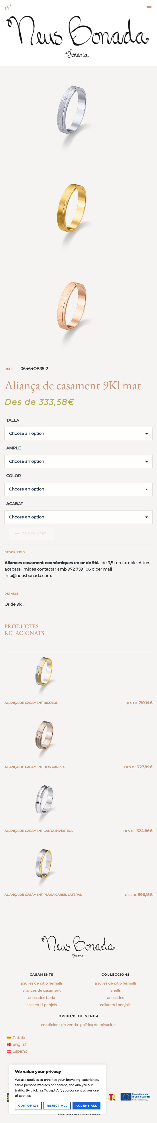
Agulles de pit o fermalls (42, 983)
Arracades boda (41, 998)
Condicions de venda (59, 1025)
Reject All (57, 1105)
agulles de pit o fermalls (116, 983)
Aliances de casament (41, 990)
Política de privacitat (98, 1025)
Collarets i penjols (41, 1005)
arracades (115, 998)
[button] (149, 7)
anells (115, 990)
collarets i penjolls (115, 1005)
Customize (28, 1105)
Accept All (86, 1105)
